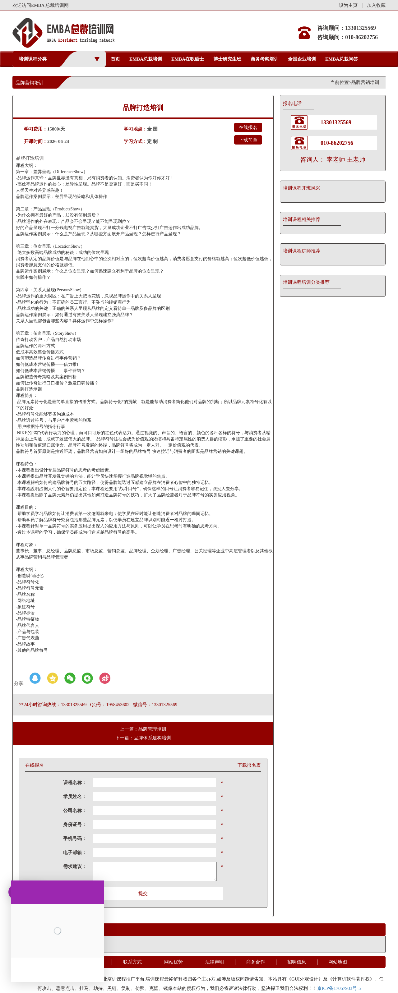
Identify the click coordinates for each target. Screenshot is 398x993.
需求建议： (74, 866)
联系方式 (132, 961)
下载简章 (248, 139)
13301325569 (336, 122)
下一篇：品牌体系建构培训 (143, 737)
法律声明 (214, 961)
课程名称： (74, 782)
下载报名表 (249, 765)
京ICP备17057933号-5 (339, 988)
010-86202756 (337, 143)
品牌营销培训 (365, 82)
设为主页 (348, 5)
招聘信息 (296, 961)
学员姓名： (74, 796)
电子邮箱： (74, 852)
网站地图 (337, 961)
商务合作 (255, 961)
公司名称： (74, 810)
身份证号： (74, 824)
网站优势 (173, 961)
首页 (115, 59)
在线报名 (248, 127)
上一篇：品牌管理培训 (143, 729)
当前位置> (340, 82)
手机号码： (74, 838)
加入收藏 (376, 5)
